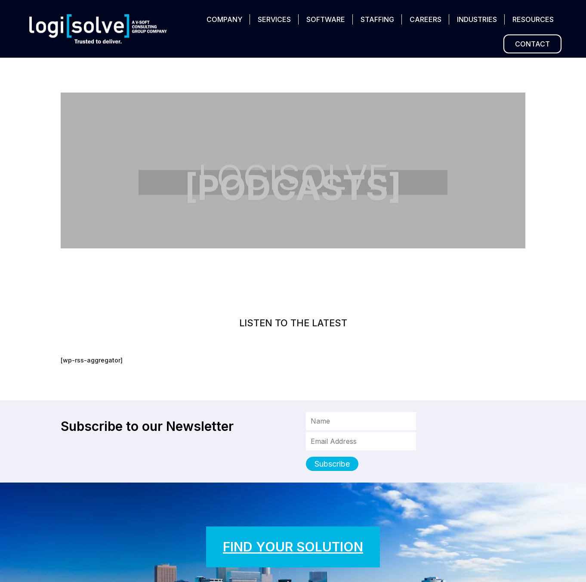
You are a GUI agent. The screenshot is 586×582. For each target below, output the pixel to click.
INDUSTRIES (477, 19)
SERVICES (274, 19)
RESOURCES (533, 19)
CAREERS (425, 19)
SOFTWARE (325, 19)
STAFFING (377, 19)
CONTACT (532, 44)
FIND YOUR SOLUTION (293, 546)
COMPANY (224, 19)
